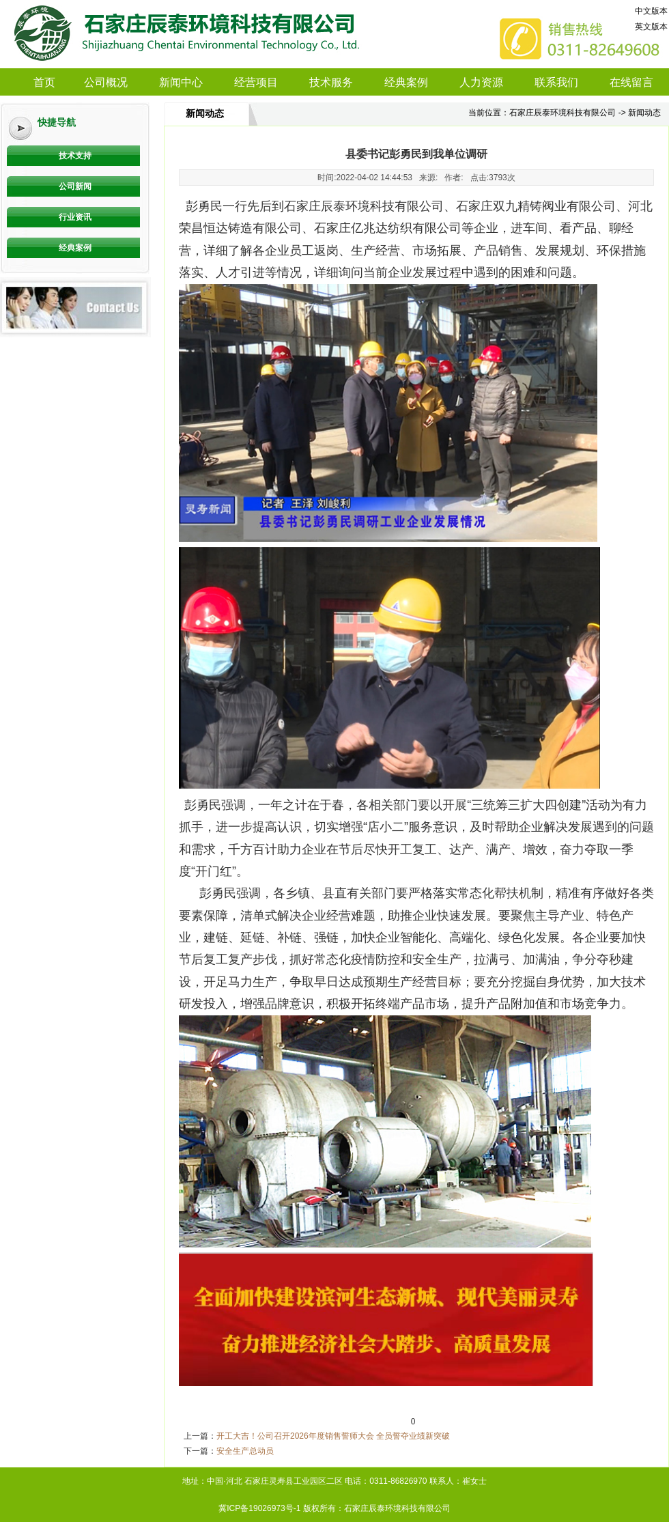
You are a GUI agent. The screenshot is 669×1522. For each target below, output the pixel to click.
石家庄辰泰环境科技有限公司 (562, 112)
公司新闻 (75, 186)
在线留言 (631, 82)
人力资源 (481, 82)
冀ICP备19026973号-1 (259, 1508)
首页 (44, 82)
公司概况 (106, 82)
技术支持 (75, 155)
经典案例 (406, 82)
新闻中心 (181, 82)
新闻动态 (205, 114)
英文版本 (651, 26)
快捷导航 (57, 122)
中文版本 (651, 11)
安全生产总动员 (245, 1451)
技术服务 (331, 82)
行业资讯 (75, 217)
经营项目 (256, 82)
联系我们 (556, 82)
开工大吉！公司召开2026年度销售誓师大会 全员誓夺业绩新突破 (333, 1436)
